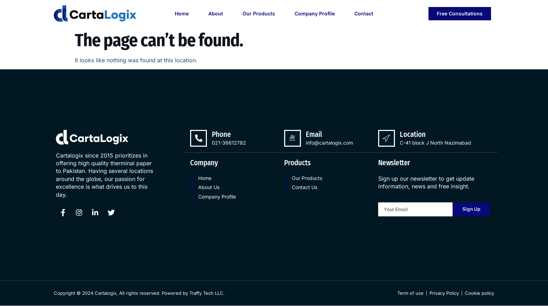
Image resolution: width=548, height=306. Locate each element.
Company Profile (315, 13)
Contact (363, 13)
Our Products (259, 13)
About (215, 13)
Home (182, 13)
